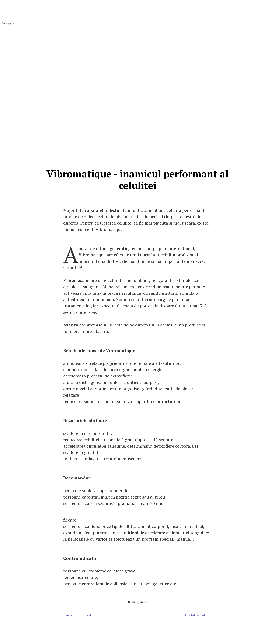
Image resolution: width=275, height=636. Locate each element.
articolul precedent (81, 615)
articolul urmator (195, 615)
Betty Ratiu (139, 602)
